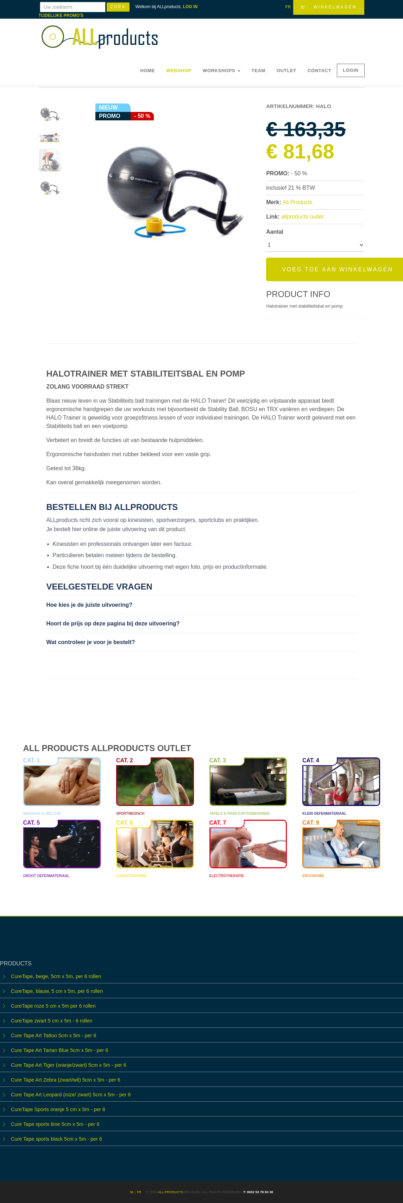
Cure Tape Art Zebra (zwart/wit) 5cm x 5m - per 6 (65, 1080)
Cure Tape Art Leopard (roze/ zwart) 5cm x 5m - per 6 (71, 1094)
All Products (297, 202)
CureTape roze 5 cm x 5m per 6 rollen (53, 1006)
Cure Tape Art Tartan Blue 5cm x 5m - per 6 (59, 1050)
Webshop (178, 70)
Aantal (274, 232)
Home (147, 70)
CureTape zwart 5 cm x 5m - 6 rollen (51, 1021)
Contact (319, 70)
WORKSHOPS (221, 70)
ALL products (170, 1192)
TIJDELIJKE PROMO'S (61, 15)
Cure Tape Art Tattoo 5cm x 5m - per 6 (53, 1035)
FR (288, 7)
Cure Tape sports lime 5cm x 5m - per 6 (55, 1124)
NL (132, 1192)
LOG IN (190, 6)
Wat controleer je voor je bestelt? (90, 642)
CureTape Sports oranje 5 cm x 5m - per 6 (58, 1109)
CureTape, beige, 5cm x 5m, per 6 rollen (56, 976)
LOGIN (350, 70)
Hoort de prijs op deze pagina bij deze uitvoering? (113, 623)
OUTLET (286, 70)
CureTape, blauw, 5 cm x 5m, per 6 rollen (57, 991)
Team (258, 70)
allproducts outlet (302, 217)
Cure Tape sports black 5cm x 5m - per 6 (56, 1139)
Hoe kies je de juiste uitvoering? (89, 605)
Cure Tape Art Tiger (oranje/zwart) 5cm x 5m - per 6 (68, 1065)
